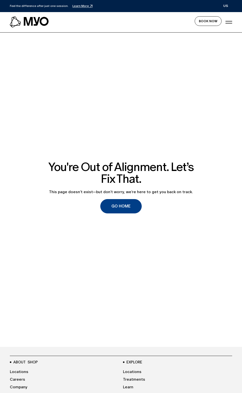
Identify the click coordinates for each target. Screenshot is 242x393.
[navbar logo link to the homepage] (29, 22)
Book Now (208, 21)
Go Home (121, 206)
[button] (225, 6)
